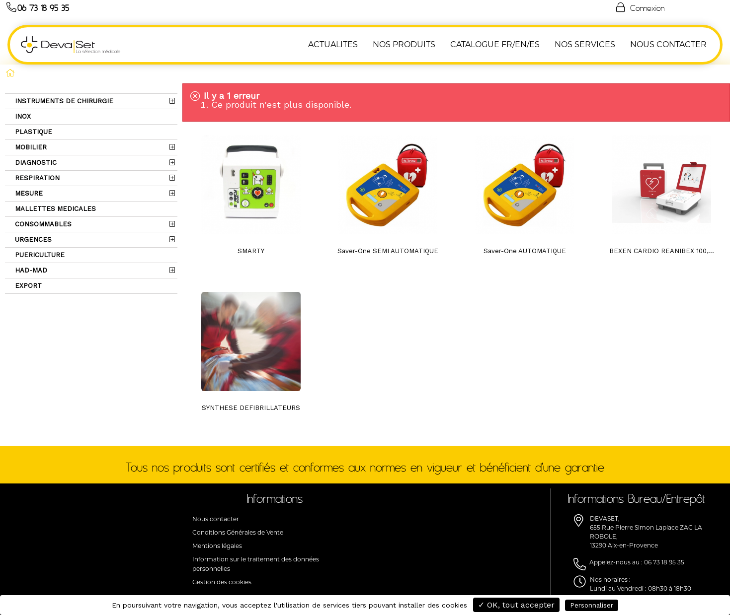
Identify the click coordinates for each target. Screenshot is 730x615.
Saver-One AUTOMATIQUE (525, 251)
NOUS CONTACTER (668, 44)
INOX (22, 116)
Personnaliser (591, 605)
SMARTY (251, 251)
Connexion (639, 7)
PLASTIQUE (32, 132)
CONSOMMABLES (42, 224)
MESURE (28, 193)
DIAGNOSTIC (35, 162)
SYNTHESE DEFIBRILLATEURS (251, 407)
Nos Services (585, 44)
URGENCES (32, 239)
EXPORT (27, 285)
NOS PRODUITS (404, 44)
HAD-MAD (30, 270)
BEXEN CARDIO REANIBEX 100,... (661, 251)
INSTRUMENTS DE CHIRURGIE (63, 101)
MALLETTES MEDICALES (54, 208)
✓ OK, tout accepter (516, 605)
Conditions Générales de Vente (237, 532)
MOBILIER (30, 147)
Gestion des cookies (221, 582)
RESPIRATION (36, 178)
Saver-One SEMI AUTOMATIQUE (387, 251)
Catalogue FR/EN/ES (495, 44)
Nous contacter (215, 519)
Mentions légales (217, 545)
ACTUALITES (333, 44)
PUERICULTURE (39, 255)
